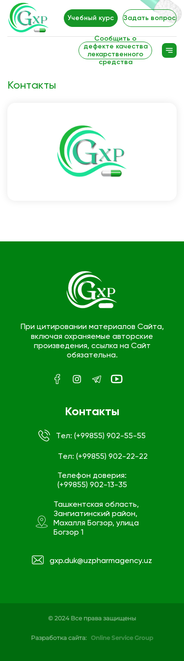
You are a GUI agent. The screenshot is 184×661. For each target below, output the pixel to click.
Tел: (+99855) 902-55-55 (92, 436)
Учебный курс (91, 18)
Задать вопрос (150, 18)
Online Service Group (122, 637)
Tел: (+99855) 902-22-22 (103, 456)
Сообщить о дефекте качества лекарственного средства (115, 50)
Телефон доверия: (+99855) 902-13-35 (92, 480)
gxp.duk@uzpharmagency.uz (92, 560)
